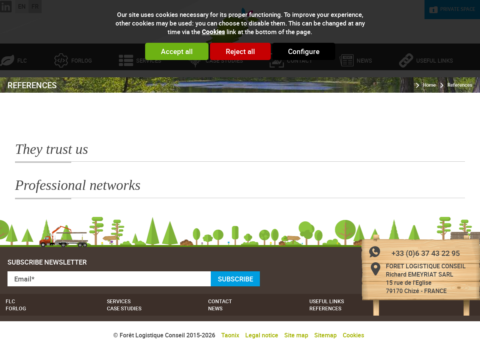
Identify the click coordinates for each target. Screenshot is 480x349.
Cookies (213, 31)
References (459, 116)
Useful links (326, 301)
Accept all (177, 51)
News (364, 91)
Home (429, 116)
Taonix (230, 335)
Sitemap (325, 335)
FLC (22, 91)
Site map (296, 335)
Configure (304, 51)
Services (148, 91)
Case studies (224, 91)
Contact (299, 91)
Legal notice (261, 335)
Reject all (240, 51)
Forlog (81, 91)
